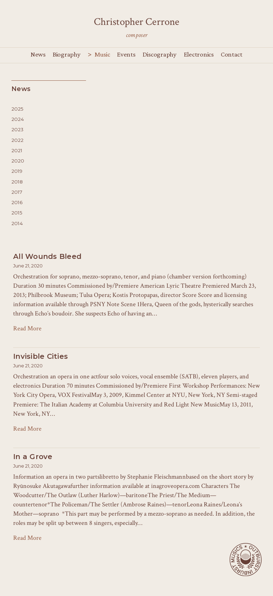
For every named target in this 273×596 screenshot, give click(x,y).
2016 (16, 202)
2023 (17, 129)
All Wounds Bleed (47, 256)
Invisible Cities (40, 356)
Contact (231, 54)
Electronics (199, 54)
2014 (17, 223)
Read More (27, 328)
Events (126, 54)
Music (102, 54)
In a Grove (33, 456)
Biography (67, 54)
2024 (17, 119)
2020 (17, 161)
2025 (17, 109)
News (38, 54)
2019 (16, 171)
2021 (16, 150)
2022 (17, 140)
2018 (17, 182)
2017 (16, 192)
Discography (160, 54)
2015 (16, 212)
